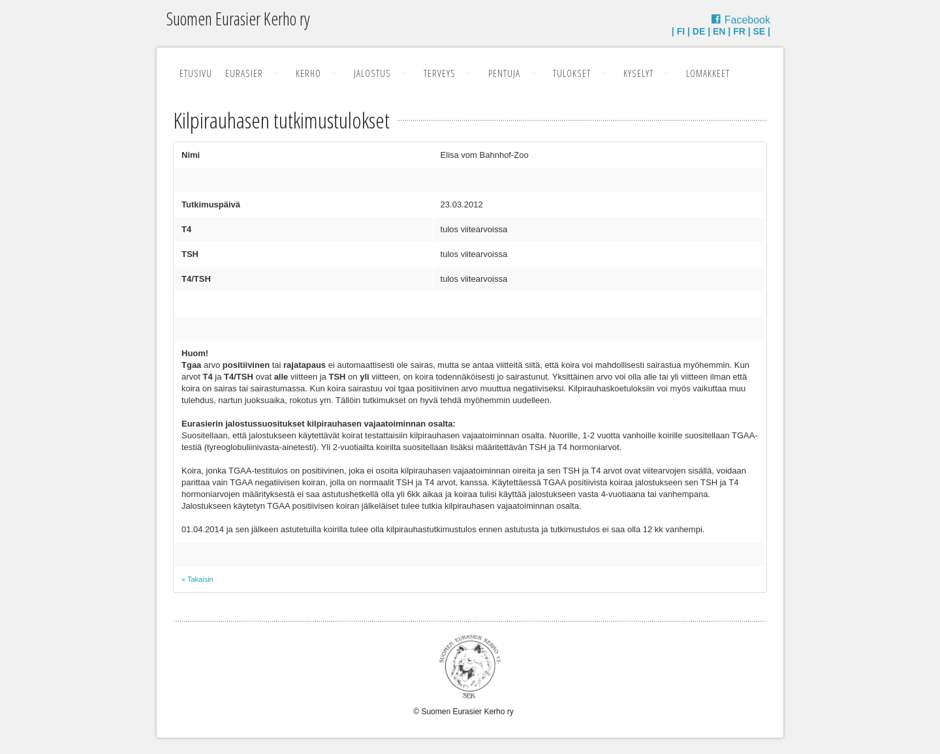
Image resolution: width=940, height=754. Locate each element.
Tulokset (572, 73)
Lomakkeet (708, 73)
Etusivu (196, 73)
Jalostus (372, 73)
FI (681, 31)
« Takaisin (197, 579)
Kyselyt (638, 73)
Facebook (747, 19)
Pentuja (504, 73)
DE (699, 31)
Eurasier (244, 73)
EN (719, 31)
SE (759, 31)
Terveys (440, 73)
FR (739, 31)
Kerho (308, 73)
